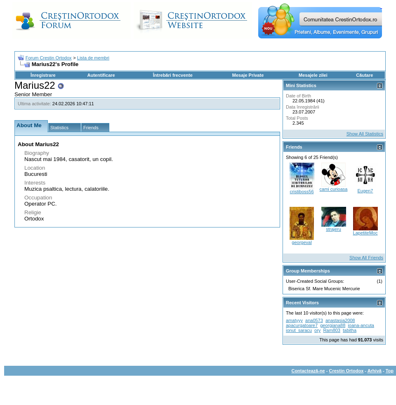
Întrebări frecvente (173, 75)
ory (317, 330)
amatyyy (294, 320)
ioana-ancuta (361, 325)
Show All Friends (366, 257)
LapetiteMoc (365, 232)
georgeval (301, 242)
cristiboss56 (302, 191)
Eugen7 (365, 190)
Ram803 (331, 330)
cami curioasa (334, 189)
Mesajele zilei (313, 75)
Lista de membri (93, 57)
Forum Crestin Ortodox (49, 57)
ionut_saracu (299, 330)
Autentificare (101, 75)
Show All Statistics (364, 133)
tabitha (349, 330)
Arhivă (375, 370)
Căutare (364, 75)
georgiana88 (332, 325)
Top (390, 370)
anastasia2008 (340, 320)
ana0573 (314, 320)
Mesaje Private (248, 75)
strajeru (333, 229)
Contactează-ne (308, 370)
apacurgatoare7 (302, 325)
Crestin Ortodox (346, 370)
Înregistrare (43, 75)
